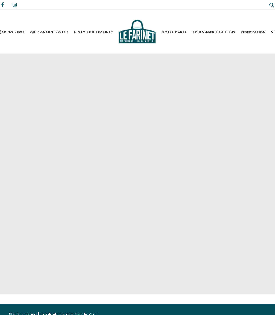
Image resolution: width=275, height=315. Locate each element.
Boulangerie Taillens (213, 32)
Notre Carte (174, 32)
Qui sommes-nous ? (49, 32)
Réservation (253, 32)
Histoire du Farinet (93, 32)
